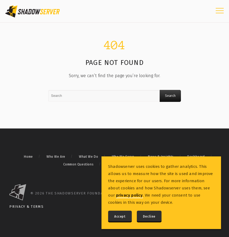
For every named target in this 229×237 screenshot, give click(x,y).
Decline (149, 216)
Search (170, 96)
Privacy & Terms (26, 207)
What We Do (88, 157)
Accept (120, 216)
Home (28, 157)
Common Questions (78, 164)
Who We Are (55, 157)
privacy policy (129, 195)
